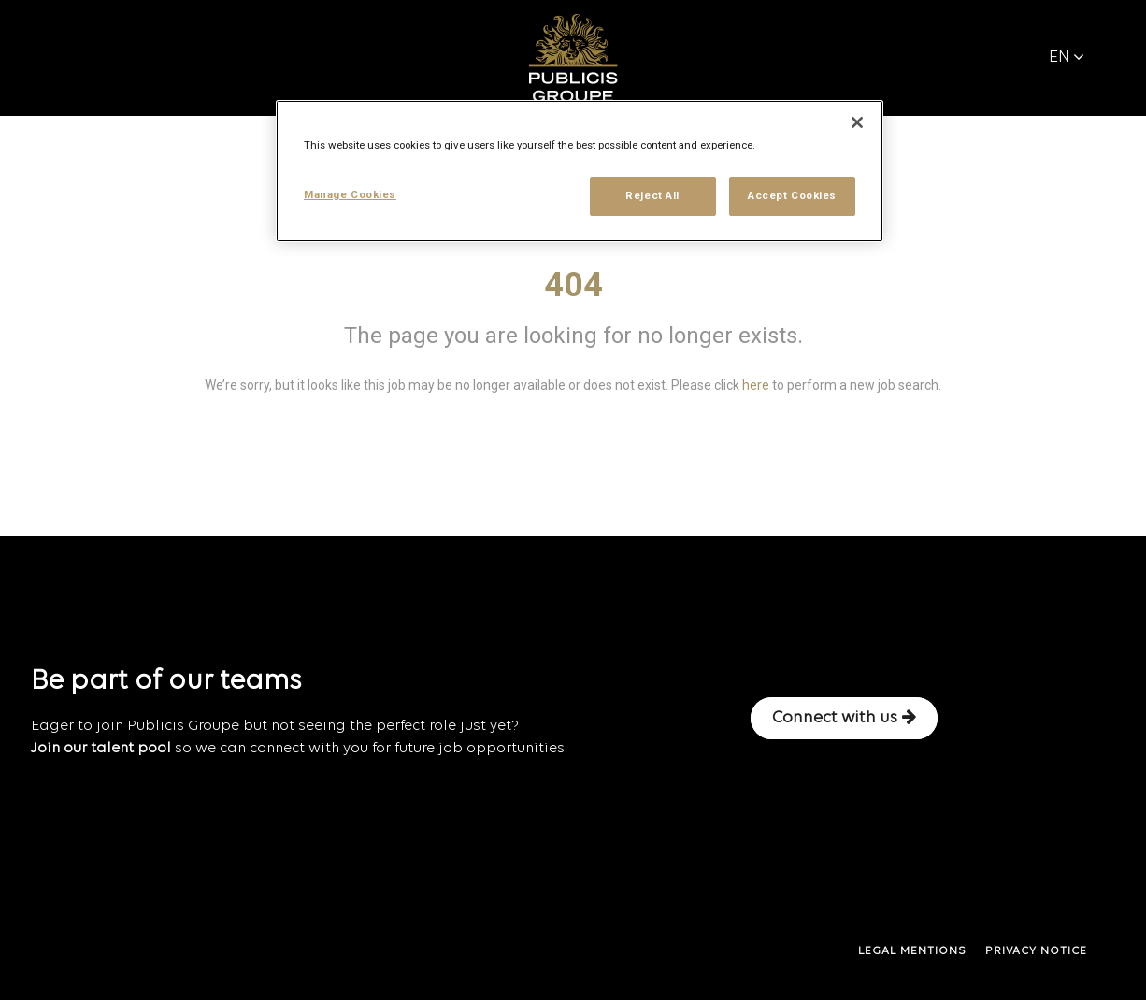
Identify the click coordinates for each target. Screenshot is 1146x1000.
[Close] (857, 122)
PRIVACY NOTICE (1036, 951)
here (755, 385)
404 (573, 285)
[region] (579, 171)
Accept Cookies (792, 195)
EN (1066, 57)
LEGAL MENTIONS (912, 951)
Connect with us (844, 717)
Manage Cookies (350, 194)
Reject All (652, 195)
